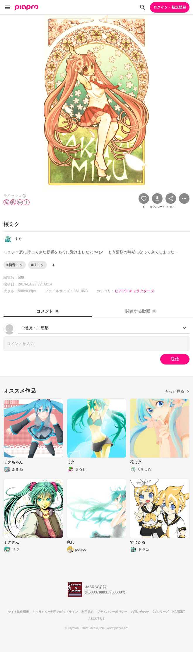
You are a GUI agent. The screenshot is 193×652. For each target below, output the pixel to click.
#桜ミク (37, 265)
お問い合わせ (140, 611)
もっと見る (177, 391)
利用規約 (87, 611)
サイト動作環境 (18, 611)
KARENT (178, 611)
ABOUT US (96, 618)
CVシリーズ (161, 611)
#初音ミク (14, 265)
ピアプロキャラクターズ (135, 291)
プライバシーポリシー (112, 611)
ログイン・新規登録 (169, 7)
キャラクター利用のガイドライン (55, 611)
